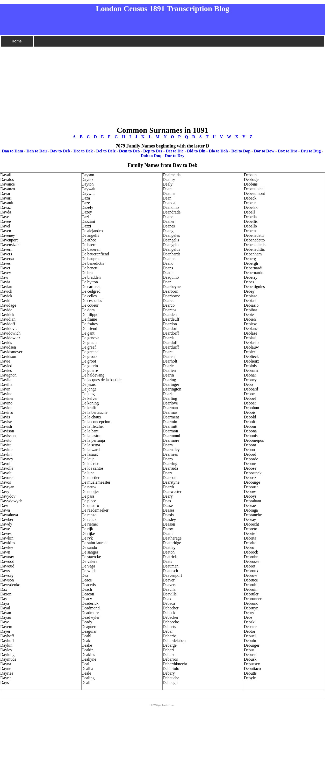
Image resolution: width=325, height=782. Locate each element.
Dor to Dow (264, 151)
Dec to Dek (83, 151)
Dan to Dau (36, 151)
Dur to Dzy (174, 155)
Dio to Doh (218, 151)
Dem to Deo (129, 151)
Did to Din (196, 151)
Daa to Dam (12, 151)
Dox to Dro (287, 151)
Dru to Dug (311, 151)
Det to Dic (174, 151)
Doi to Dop (240, 151)
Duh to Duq (151, 155)
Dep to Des (152, 151)
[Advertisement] (155, 83)
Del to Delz (106, 151)
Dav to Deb (60, 151)
